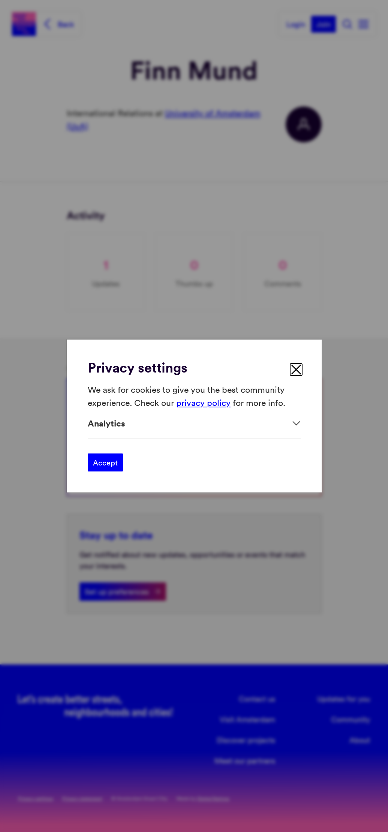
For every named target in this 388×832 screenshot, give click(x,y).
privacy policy (203, 402)
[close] (296, 370)
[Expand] (194, 423)
